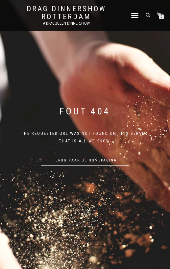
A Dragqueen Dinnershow (66, 23)
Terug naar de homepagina (85, 160)
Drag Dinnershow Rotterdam (66, 13)
